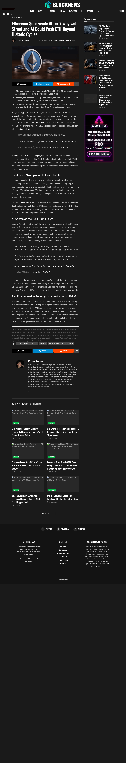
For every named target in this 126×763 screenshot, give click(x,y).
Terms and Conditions (63, 558)
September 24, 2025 (40, 40)
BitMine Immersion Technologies (26, 156)
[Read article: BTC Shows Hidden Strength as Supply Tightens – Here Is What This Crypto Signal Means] (63, 419)
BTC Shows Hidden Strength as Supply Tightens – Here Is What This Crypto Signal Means (63, 433)
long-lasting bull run (21, 130)
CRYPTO (40, 10)
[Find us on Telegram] (8, 14)
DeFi (30, 234)
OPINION (90, 10)
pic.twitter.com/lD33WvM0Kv (62, 142)
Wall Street (69, 344)
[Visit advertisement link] (99, 138)
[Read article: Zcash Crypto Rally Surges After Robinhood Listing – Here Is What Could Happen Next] (28, 486)
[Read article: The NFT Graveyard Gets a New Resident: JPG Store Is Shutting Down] (63, 486)
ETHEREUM (59, 40)
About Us (63, 548)
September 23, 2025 (40, 272)
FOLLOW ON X (8, 8)
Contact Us (63, 552)
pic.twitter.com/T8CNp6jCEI (61, 266)
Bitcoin (15, 116)
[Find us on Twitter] (4, 14)
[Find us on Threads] (12, 14)
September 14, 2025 (57, 148)
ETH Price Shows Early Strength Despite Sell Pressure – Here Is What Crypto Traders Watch (27, 433)
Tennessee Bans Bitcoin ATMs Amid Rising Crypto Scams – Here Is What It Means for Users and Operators (62, 466)
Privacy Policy (63, 562)
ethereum (43, 344)
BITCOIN (31, 10)
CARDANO (52, 492)
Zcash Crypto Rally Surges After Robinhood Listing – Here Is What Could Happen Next (26, 500)
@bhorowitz (28, 266)
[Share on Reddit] (63, 84)
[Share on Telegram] (43, 84)
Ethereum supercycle (56, 344)
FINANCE (52, 10)
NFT (82, 10)
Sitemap (63, 565)
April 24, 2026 (16, 473)
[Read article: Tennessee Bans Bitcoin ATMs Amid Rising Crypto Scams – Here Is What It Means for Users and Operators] (63, 452)
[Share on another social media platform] (76, 84)
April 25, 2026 (16, 439)
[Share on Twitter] (22, 84)
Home (13, 17)
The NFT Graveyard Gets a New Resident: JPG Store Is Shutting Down (62, 498)
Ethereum (40, 123)
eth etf (26, 344)
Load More (45, 515)
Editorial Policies (63, 555)
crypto (24, 113)
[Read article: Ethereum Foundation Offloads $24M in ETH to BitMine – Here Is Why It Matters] (28, 452)
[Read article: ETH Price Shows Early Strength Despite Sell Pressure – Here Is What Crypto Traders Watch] (28, 419)
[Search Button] (98, 11)
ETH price (34, 344)
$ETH (29, 142)
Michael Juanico (25, 40)
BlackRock (25, 203)
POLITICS (61, 10)
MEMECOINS (72, 10)
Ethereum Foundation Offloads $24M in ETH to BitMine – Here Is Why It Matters (27, 466)
